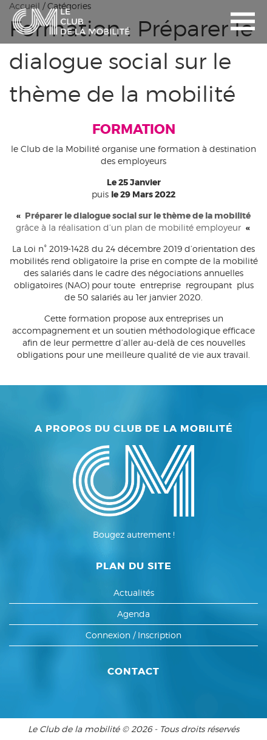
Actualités (133, 592)
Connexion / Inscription (133, 635)
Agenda (133, 614)
